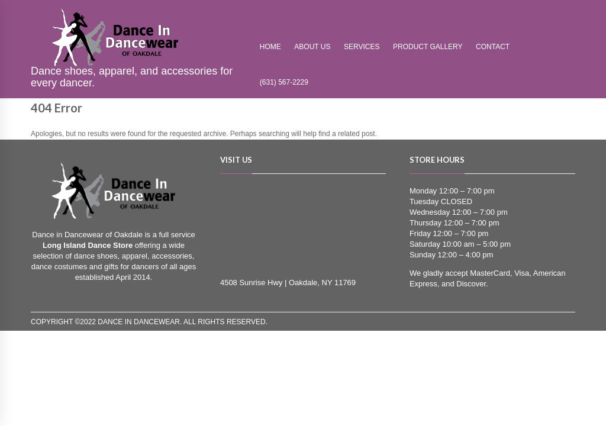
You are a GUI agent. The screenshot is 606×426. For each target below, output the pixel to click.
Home (270, 47)
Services (361, 47)
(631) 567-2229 (284, 82)
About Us (312, 47)
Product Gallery (428, 47)
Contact (493, 47)
